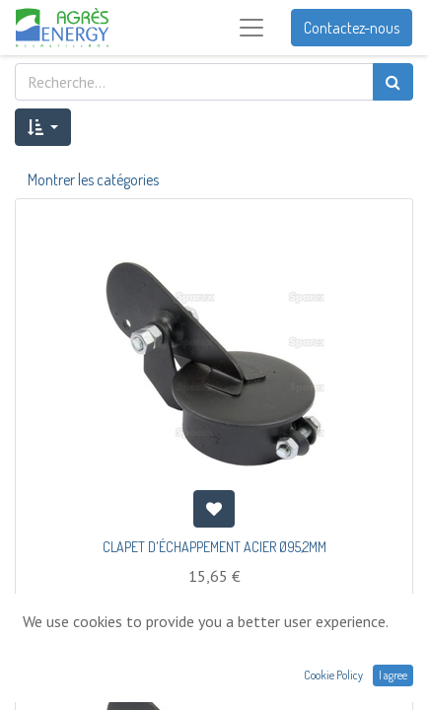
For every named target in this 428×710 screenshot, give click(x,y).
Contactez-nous (351, 27)
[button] (43, 127)
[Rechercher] (393, 82)
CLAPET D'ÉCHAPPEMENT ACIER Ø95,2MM (214, 546)
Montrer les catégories (93, 179)
